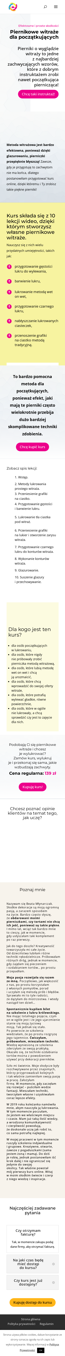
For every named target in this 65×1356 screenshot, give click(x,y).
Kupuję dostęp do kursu (32, 1302)
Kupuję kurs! (33, 787)
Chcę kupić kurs (32, 447)
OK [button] (40, 1350)
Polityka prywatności (21, 1324)
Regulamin (47, 1324)
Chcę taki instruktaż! (38, 94)
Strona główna (30, 1319)
